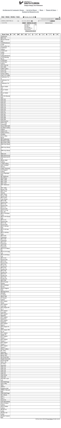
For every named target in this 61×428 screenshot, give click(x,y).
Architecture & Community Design (13, 10)
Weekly (7, 17)
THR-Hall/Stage (29, 27)
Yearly (17, 17)
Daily (3, 17)
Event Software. (50, 419)
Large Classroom (29, 29)
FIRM (35, 25)
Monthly (13, 17)
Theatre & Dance (51, 10)
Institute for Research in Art (30, 12)
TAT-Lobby (29, 26)
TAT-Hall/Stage (29, 25)
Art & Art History (31, 10)
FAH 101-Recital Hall (29, 28)
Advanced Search (48, 22)
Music (41, 10)
